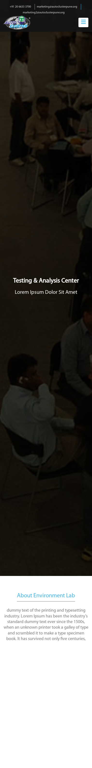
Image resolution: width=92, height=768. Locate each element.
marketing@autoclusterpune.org (57, 6)
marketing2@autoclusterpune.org (44, 12)
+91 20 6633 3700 (20, 6)
